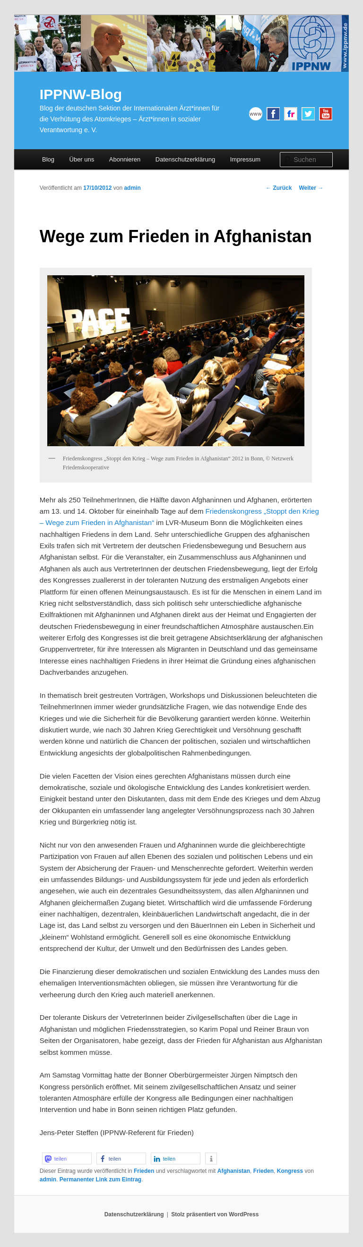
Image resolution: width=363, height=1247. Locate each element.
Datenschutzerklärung (185, 159)
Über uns (82, 159)
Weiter (311, 188)
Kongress (290, 1171)
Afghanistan (233, 1171)
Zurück (279, 188)
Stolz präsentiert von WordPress (215, 1214)
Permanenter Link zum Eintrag (100, 1179)
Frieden (144, 1171)
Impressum (245, 159)
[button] (67, 1158)
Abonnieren (125, 159)
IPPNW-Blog (81, 94)
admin (132, 188)
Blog (48, 159)
